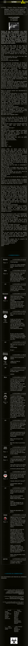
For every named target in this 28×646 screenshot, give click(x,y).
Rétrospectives (17, 622)
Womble (5, 259)
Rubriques (16, 613)
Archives (16, 619)
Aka (5, 471)
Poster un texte (17, 611)
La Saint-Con (8, 613)
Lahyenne (15, 20)
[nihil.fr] (16, 628)
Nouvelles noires (22, 7)
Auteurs (16, 623)
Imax (5, 270)
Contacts (7, 612)
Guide (6, 611)
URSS (6, 629)
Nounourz (5, 293)
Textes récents (8, 628)
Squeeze (16, 631)
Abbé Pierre (5, 448)
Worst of (16, 618)
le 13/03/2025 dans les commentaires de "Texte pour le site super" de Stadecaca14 (15, 592)
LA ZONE (3, 7)
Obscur (15, 7)
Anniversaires (17, 620)
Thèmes (10, 7)
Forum (6, 615)
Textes (18, 610)
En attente (16, 612)
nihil (5, 393)
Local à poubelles (14, 17)
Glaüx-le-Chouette (5, 312)
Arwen (5, 515)
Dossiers (16, 615)
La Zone (14, 2)
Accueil (9, 610)
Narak (5, 456)
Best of (16, 617)
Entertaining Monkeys (17, 630)
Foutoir (6, 617)
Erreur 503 (7, 618)
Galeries (7, 616)
